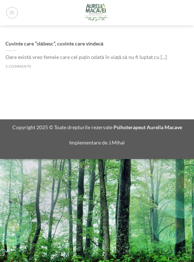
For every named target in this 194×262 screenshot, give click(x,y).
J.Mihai (116, 142)
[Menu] (12, 13)
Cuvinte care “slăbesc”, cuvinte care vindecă (54, 44)
